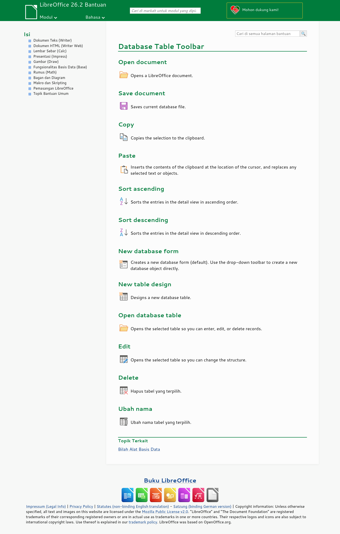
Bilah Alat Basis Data (139, 449)
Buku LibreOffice (170, 480)
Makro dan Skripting (49, 82)
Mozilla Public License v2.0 (165, 511)
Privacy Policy (81, 506)
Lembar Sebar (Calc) (50, 50)
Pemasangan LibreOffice (53, 88)
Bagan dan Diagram (49, 77)
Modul (46, 17)
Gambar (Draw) (46, 61)
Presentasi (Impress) (50, 56)
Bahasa (92, 17)
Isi (27, 34)
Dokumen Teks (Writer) (52, 40)
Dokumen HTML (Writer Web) (58, 45)
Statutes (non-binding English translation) (133, 506)
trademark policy (143, 522)
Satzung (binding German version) (202, 506)
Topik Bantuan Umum (50, 93)
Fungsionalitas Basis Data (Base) (60, 67)
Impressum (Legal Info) (46, 506)
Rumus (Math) (45, 72)
